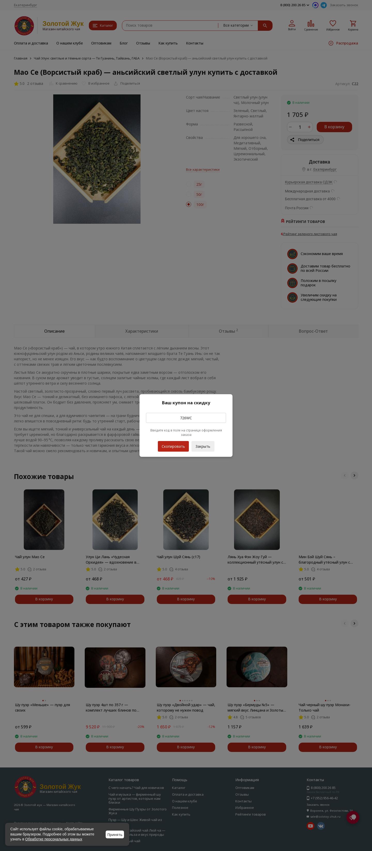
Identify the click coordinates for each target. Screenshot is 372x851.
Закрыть (203, 446)
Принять (114, 834)
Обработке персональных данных (53, 839)
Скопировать (173, 445)
